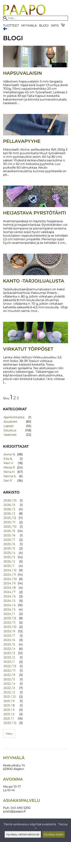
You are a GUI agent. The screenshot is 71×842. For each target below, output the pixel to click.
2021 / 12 (10, 696)
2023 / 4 (9, 649)
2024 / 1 (9, 614)
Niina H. (9, 472)
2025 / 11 (10, 522)
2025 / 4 (9, 553)
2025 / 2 (9, 561)
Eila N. (8, 459)
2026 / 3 (9, 509)
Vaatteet (10, 434)
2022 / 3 (9, 688)
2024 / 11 (10, 574)
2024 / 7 (9, 592)
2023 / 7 (9, 635)
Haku (9, 733)
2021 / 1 (9, 718)
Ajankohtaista (14, 417)
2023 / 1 (9, 662)
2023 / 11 (10, 622)
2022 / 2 (9, 692)
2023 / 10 (10, 627)
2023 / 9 (9, 631)
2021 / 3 (9, 710)
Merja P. (9, 467)
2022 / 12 (10, 666)
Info (55, 25)
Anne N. (10, 454)
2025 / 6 (9, 544)
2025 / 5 (9, 548)
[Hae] (35, 18)
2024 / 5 (9, 601)
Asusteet (10, 421)
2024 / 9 (10, 583)
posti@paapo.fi (14, 811)
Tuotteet (11, 25)
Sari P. (8, 480)
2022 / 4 (9, 683)
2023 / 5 (9, 644)
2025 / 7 (9, 539)
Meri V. (8, 463)
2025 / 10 (10, 526)
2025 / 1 (9, 566)
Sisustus (10, 430)
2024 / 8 (10, 587)
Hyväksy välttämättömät (22, 834)
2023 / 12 (10, 618)
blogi (44, 25)
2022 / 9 (9, 675)
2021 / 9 (9, 701)
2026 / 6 (9, 505)
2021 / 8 (9, 705)
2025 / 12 (10, 518)
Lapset (9, 426)
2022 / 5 (9, 679)
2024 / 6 (10, 596)
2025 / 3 (9, 557)
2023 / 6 (9, 640)
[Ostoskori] (63, 25)
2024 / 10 (10, 579)
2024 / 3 (9, 609)
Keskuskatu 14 (14, 765)
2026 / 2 (9, 513)
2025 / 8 (9, 535)
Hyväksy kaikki (53, 834)
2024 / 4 (10, 605)
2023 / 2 (9, 657)
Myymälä (29, 25)
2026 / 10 (10, 500)
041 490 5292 (20, 808)
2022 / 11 (10, 670)
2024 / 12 (10, 570)
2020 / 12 (10, 723)
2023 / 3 (9, 653)
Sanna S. (10, 476)
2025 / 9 (9, 531)
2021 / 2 (9, 714)
